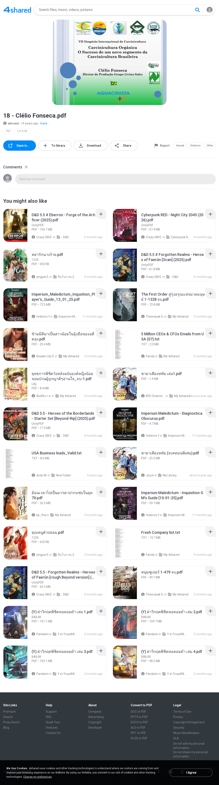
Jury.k (147, 475)
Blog (6, 727)
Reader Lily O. (43, 356)
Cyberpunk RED (178, 237)
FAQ (48, 717)
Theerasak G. (152, 316)
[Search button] (197, 10)
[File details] (20, 225)
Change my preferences (37, 776)
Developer (95, 727)
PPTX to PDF (139, 717)
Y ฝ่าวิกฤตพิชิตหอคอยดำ (65, 634)
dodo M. (39, 475)
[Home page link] (17, 10)
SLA (176, 738)
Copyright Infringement (189, 722)
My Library (167, 475)
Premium (9, 711)
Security (178, 727)
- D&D (63, 237)
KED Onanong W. (153, 396)
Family (148, 356)
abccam (11, 123)
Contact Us (53, 733)
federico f (41, 316)
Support (51, 711)
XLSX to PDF (139, 738)
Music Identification (186, 733)
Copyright (94, 722)
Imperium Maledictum (66, 316)
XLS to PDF (138, 727)
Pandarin (40, 634)
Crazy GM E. (42, 237)
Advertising (96, 717)
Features (52, 727)
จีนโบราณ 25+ (65, 277)
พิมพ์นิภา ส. (41, 396)
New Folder (61, 475)
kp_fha (39, 515)
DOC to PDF (138, 711)
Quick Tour (53, 722)
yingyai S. (40, 277)
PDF (8, 131)
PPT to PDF (138, 733)
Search (8, 717)
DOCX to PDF (139, 722)
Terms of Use (182, 711)
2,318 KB (22, 131)
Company (94, 711)
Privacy (178, 717)
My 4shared (178, 316)
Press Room (11, 722)
